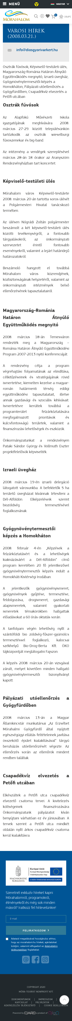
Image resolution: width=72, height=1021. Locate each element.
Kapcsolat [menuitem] (21, 1002)
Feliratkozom (36, 930)
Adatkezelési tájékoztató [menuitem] (20, 1005)
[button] (64, 1000)
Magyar (60, 4)
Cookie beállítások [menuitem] (56, 1005)
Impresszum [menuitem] (45, 999)
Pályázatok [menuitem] (42, 1002)
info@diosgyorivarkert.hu (37, 50)
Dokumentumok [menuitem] (21, 999)
